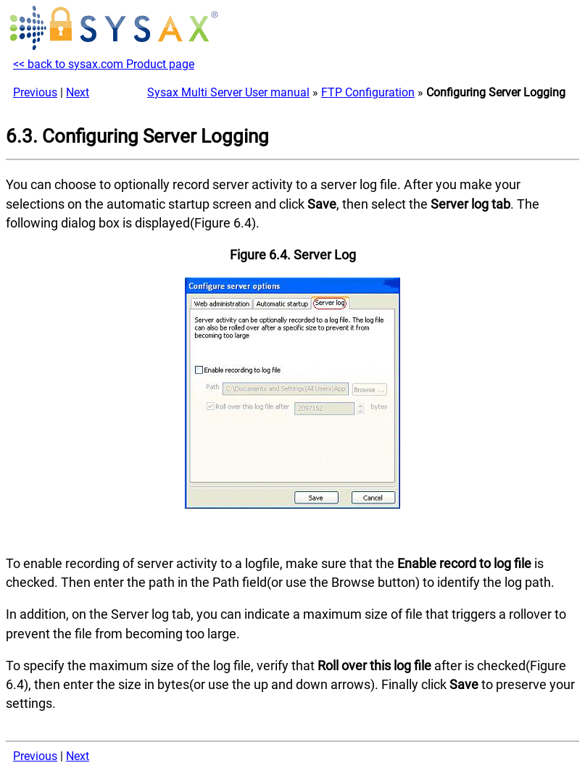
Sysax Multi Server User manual (228, 92)
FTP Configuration (368, 92)
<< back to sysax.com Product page (103, 64)
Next (77, 92)
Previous (35, 92)
